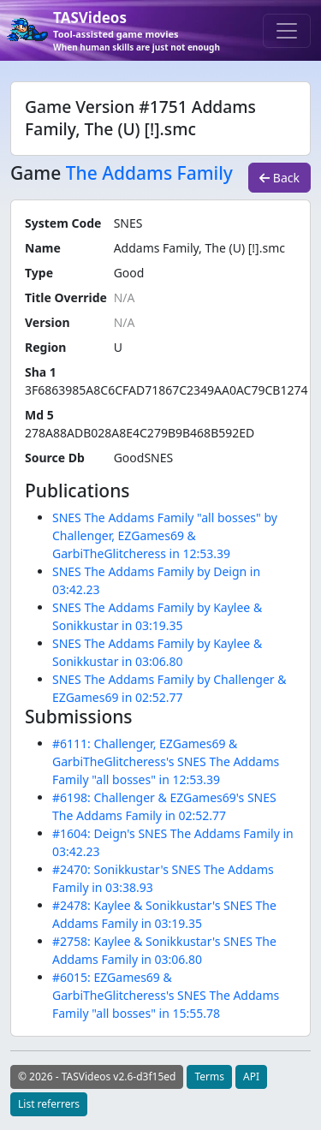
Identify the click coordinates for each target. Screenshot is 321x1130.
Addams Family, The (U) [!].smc (199, 248)
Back (279, 178)
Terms (209, 1076)
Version (47, 322)
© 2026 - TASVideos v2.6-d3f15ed (96, 1076)
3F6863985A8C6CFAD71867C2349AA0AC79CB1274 (166, 390)
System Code (63, 223)
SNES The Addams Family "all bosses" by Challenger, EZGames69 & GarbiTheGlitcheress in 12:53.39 (164, 535)
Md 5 (39, 415)
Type (39, 273)
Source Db (55, 457)
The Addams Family (149, 173)
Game (35, 173)
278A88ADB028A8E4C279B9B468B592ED (139, 433)
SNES (128, 223)
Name (43, 248)
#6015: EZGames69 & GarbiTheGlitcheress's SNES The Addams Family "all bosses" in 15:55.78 (165, 995)
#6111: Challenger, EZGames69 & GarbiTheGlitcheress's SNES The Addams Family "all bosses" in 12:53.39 (165, 761)
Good (129, 273)
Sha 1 (40, 372)
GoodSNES (144, 457)
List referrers (49, 1104)
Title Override (66, 297)
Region (45, 347)
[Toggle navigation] (287, 31)
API (251, 1076)
